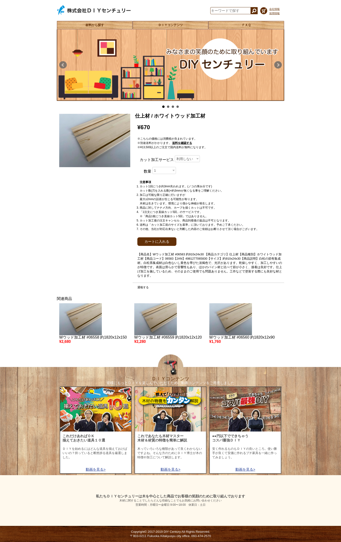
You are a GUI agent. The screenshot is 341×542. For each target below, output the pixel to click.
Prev (63, 65)
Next (278, 65)
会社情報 (274, 9)
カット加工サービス (157, 160)
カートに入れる (156, 241)
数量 (147, 171)
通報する (143, 287)
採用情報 (274, 13)
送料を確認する (182, 143)
